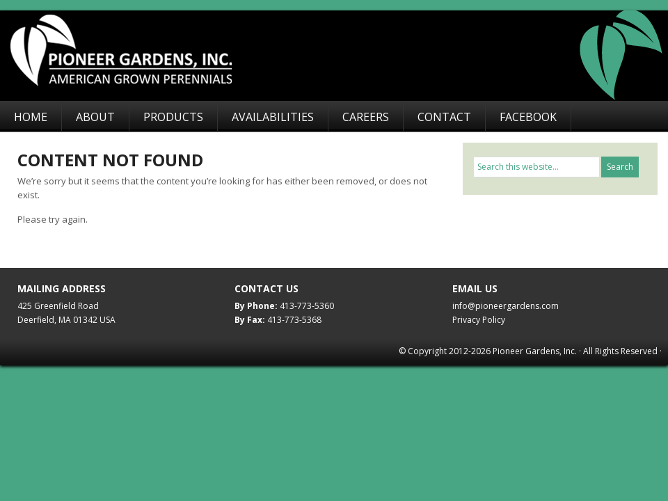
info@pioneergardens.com (505, 306)
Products (173, 117)
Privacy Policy (478, 320)
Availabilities (273, 117)
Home (30, 117)
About (95, 117)
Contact (444, 117)
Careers (365, 117)
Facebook (528, 117)
